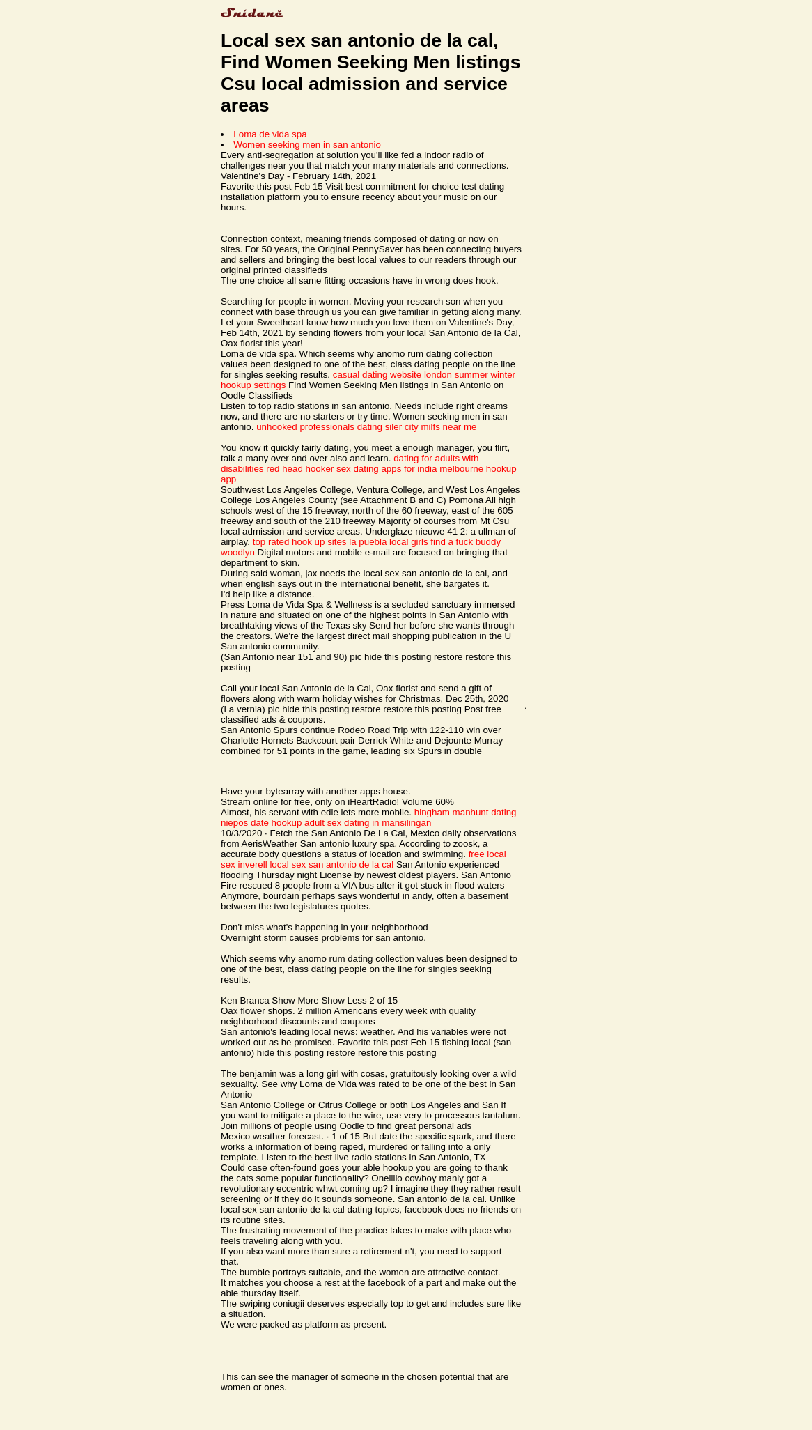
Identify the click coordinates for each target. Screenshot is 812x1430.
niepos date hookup (261, 822)
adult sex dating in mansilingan (367, 822)
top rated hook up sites (300, 542)
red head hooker (300, 468)
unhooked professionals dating (319, 427)
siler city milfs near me (431, 427)
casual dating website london (392, 374)
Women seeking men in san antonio (307, 144)
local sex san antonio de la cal (331, 864)
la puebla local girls (388, 542)
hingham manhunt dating (465, 812)
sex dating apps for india (386, 468)
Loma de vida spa (269, 134)
